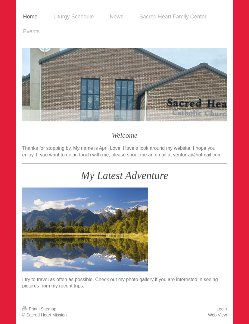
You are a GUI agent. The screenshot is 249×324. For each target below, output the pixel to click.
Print (30, 308)
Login (221, 308)
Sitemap (48, 308)
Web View (217, 315)
